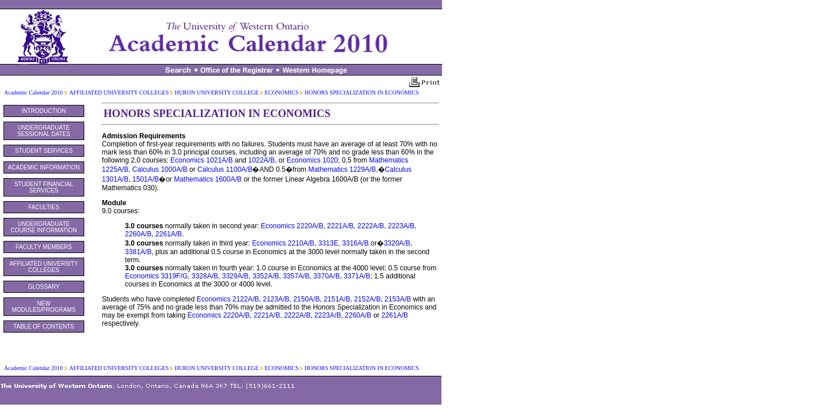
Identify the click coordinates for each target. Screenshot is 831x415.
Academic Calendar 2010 (33, 92)
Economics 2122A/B (228, 299)
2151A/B (337, 299)
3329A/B (235, 276)
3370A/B (326, 276)
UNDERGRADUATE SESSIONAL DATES (43, 130)
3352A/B (265, 276)
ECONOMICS (282, 92)
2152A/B (367, 299)
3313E (328, 243)
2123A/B (276, 299)
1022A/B (261, 160)
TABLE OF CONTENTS (43, 326)
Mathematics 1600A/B (207, 179)
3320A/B (397, 243)
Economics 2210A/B (283, 243)
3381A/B (138, 252)
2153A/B (397, 299)
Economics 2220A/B (292, 226)
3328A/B (205, 276)
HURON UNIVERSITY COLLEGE (217, 92)
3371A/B (357, 276)
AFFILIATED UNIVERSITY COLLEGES (119, 92)
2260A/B (138, 234)
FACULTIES (43, 207)
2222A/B (371, 226)
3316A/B (355, 243)
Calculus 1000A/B (159, 169)
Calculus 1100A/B (224, 169)
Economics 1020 (312, 160)
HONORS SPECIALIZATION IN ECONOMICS (362, 92)
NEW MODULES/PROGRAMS (44, 306)
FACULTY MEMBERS (44, 247)
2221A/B (340, 226)
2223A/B (401, 226)
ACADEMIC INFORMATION (44, 167)
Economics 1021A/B (201, 160)
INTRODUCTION (43, 111)
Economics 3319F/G (156, 276)
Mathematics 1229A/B (342, 169)
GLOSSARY (43, 287)
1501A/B (145, 179)
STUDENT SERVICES (44, 151)
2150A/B (306, 299)
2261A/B (168, 234)
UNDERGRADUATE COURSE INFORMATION (43, 227)
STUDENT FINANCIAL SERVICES (43, 187)
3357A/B (296, 276)
